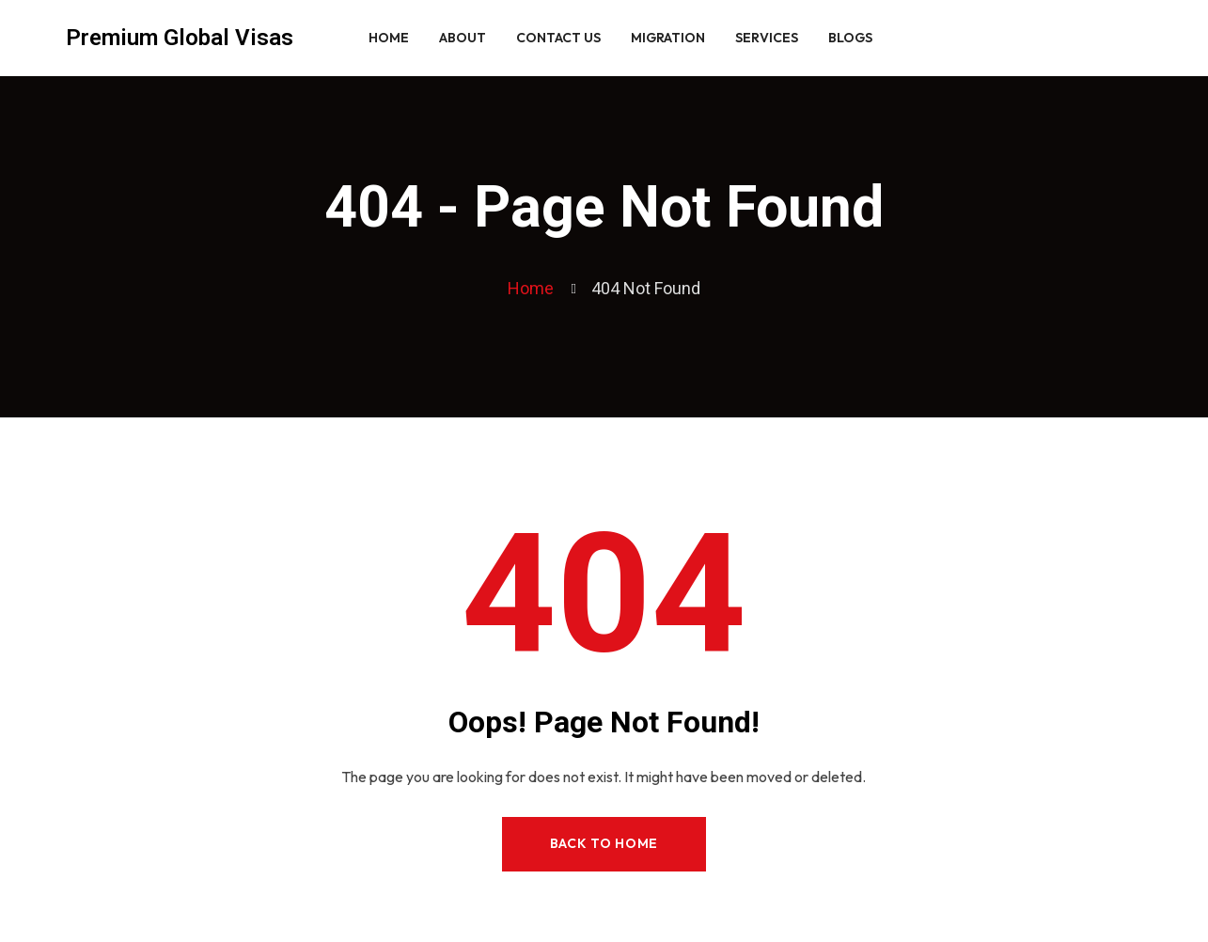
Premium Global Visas (179, 37)
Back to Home (604, 843)
